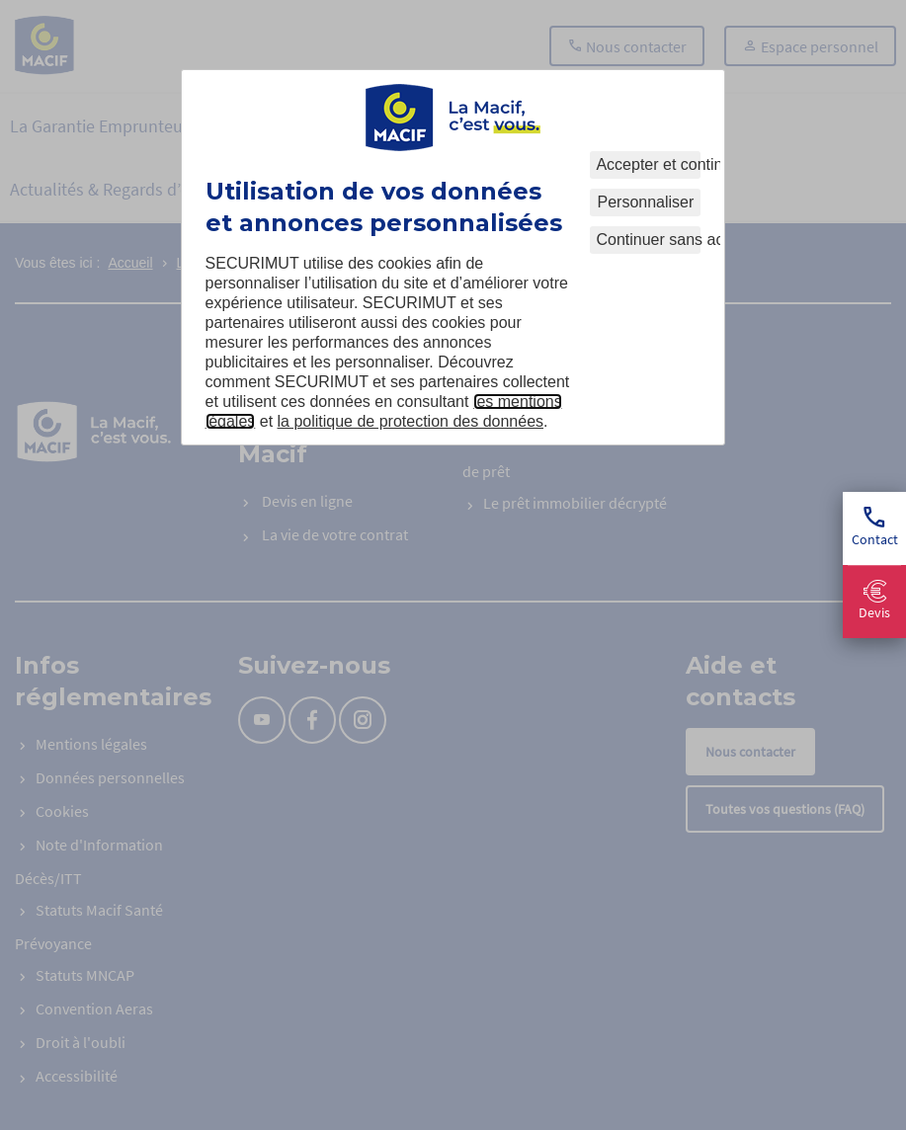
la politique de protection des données (411, 421)
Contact (875, 528)
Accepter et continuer (648, 164)
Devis (874, 601)
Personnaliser (646, 202)
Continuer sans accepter (648, 239)
